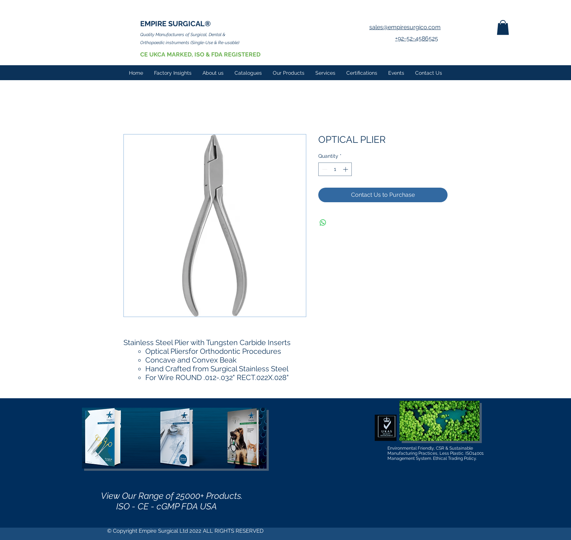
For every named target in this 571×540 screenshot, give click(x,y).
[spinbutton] (335, 169)
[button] (503, 27)
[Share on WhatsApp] (323, 222)
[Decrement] (323, 169)
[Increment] (346, 169)
